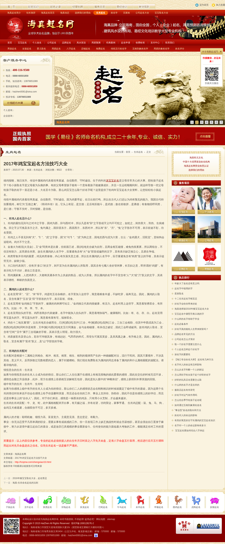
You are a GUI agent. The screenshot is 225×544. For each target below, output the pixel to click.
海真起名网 (20, 454)
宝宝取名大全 (161, 12)
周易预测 (96, 42)
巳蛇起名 (103, 507)
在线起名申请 (21, 103)
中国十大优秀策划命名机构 (196, 161)
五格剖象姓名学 (140, 48)
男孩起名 (12, 48)
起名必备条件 (181, 324)
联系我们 (169, 42)
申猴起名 (158, 507)
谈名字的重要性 (182, 354)
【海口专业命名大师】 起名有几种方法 (194, 359)
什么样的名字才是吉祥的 (187, 385)
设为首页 (201, 5)
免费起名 (100, 48)
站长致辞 (30, 12)
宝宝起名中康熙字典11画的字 (189, 314)
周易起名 (56, 48)
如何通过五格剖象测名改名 (188, 405)
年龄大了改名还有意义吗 (187, 283)
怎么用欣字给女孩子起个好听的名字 (193, 374)
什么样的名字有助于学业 (187, 319)
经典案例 (110, 42)
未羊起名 (140, 507)
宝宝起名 (22, 42)
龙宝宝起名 (112, 180)
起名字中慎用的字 (184, 288)
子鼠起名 (10, 507)
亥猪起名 (214, 507)
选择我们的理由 (83, 12)
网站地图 (100, 519)
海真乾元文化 (196, 157)
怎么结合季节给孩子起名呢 (188, 400)
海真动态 (64, 12)
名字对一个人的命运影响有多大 (190, 425)
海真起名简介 (14, 12)
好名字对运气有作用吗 (186, 395)
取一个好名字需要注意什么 (188, 344)
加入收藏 (218, 5)
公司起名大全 (142, 12)
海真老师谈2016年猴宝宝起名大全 (192, 309)
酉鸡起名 (177, 507)
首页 (10, 42)
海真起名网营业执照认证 (196, 166)
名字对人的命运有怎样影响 (188, 364)
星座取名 (179, 293)
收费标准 (140, 42)
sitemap (111, 519)
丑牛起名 (28, 507)
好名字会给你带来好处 (186, 303)
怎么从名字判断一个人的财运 (189, 369)
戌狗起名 (195, 507)
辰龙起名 (84, 507)
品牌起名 (66, 42)
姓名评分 (179, 48)
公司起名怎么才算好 (185, 339)
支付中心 (155, 42)
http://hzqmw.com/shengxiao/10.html (33, 462)
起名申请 (125, 42)
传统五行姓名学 (119, 48)
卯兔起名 (66, 507)
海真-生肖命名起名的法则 (25, 482)
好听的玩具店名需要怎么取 (188, 380)
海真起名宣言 (48, 12)
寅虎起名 (47, 507)
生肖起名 (100, 12)
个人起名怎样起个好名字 (187, 349)
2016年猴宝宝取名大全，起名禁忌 (30, 478)
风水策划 (81, 42)
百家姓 (126, 12)
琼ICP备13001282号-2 (82, 523)
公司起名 (51, 42)
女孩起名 (26, 48)
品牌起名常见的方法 (185, 334)
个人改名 (36, 42)
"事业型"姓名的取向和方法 (188, 410)
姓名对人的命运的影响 (186, 415)
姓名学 (114, 12)
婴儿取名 (41, 48)
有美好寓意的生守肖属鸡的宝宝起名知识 (195, 420)
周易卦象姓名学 (162, 48)
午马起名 (121, 507)
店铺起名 (85, 48)
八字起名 (71, 48)
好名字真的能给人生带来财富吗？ (191, 329)
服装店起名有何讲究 (185, 390)
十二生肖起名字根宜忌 (186, 298)
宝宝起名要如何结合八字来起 (190, 430)
